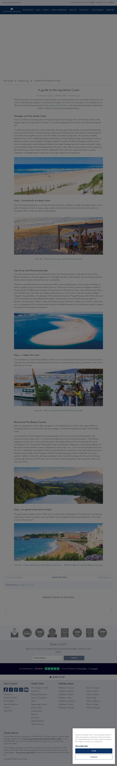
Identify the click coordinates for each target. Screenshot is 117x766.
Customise (93, 757)
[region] (93, 746)
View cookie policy (81, 746)
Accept (93, 751)
